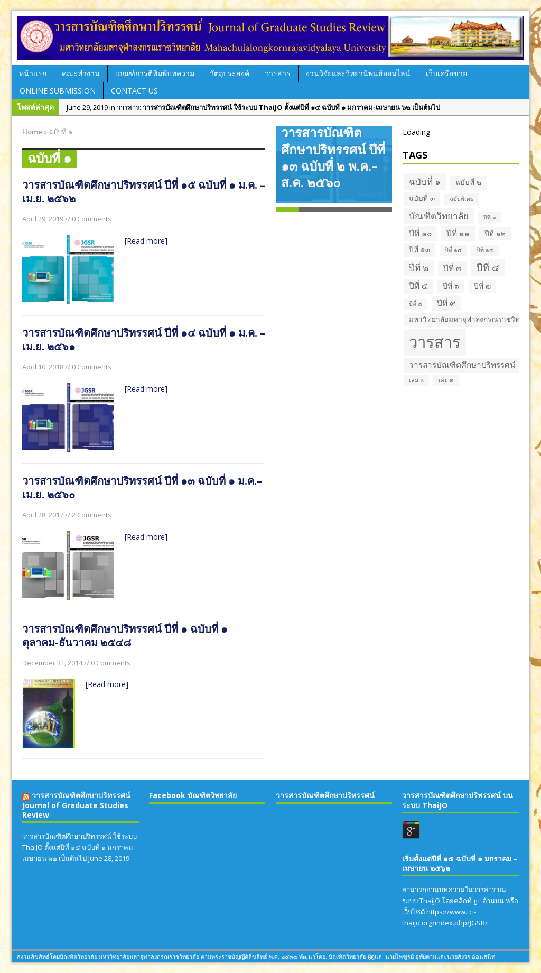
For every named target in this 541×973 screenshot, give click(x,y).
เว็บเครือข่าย (446, 73)
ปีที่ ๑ (489, 217)
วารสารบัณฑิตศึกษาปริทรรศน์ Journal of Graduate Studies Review (76, 804)
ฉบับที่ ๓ (422, 198)
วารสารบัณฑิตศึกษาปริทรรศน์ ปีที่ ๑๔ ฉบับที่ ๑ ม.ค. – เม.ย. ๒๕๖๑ (143, 340)
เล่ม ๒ (416, 380)
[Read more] (146, 241)
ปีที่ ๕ (418, 285)
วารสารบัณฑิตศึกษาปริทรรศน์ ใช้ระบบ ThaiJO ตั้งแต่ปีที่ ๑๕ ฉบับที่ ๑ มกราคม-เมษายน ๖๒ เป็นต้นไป (79, 847)
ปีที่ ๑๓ (419, 249)
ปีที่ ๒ (418, 268)
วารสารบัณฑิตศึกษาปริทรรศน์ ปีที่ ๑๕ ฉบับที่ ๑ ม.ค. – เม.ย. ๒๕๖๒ (143, 192)
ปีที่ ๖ (451, 286)
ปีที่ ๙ (446, 303)
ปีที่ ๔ (488, 267)
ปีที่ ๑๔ (453, 250)
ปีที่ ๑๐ (420, 233)
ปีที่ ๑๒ (495, 233)
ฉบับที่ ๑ (425, 181)
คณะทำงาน (81, 73)
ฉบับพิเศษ (462, 198)
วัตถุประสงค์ (229, 73)
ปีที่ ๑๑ (458, 233)
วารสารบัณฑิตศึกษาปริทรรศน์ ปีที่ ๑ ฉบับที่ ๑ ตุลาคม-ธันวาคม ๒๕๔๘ (125, 636)
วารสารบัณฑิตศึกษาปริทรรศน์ (462, 364)
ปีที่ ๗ (482, 286)
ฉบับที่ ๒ (468, 182)
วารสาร (278, 73)
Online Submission (58, 91)
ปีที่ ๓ (452, 268)
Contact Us (134, 91)
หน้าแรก (32, 73)
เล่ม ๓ (446, 380)
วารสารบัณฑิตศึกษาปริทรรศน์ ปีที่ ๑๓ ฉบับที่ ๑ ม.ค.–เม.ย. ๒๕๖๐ (142, 488)
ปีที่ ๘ (415, 304)
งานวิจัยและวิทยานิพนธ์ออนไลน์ (358, 73)
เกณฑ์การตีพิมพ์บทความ (154, 73)
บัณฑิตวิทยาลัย (439, 216)
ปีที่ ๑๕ (485, 250)
